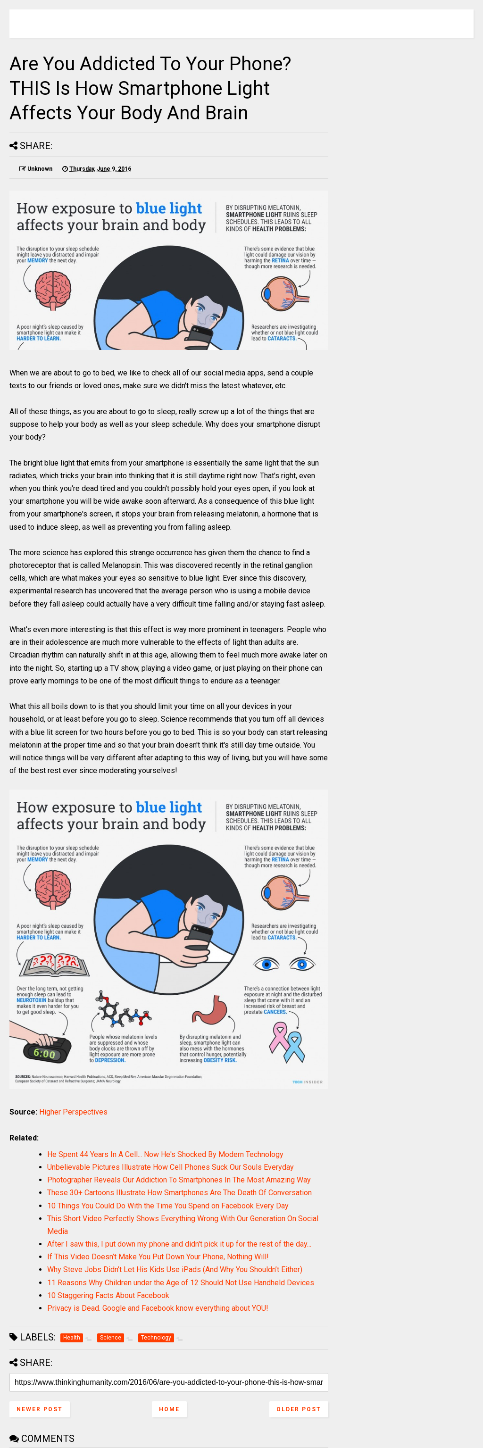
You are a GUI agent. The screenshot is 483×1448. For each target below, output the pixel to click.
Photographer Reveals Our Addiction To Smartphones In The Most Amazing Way (179, 1179)
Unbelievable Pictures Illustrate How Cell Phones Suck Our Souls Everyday (170, 1167)
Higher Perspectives (73, 1111)
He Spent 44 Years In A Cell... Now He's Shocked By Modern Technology (165, 1154)
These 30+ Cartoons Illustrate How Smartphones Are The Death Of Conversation (179, 1192)
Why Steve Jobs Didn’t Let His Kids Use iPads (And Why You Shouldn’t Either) (174, 1269)
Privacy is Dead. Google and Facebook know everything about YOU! (157, 1308)
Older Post (298, 1409)
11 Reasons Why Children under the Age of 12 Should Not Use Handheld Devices (180, 1282)
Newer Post (40, 1409)
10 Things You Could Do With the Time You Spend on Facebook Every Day (168, 1205)
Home (169, 1409)
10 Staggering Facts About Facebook (108, 1295)
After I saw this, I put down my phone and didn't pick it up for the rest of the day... (179, 1244)
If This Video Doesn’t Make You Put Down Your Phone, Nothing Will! (158, 1256)
